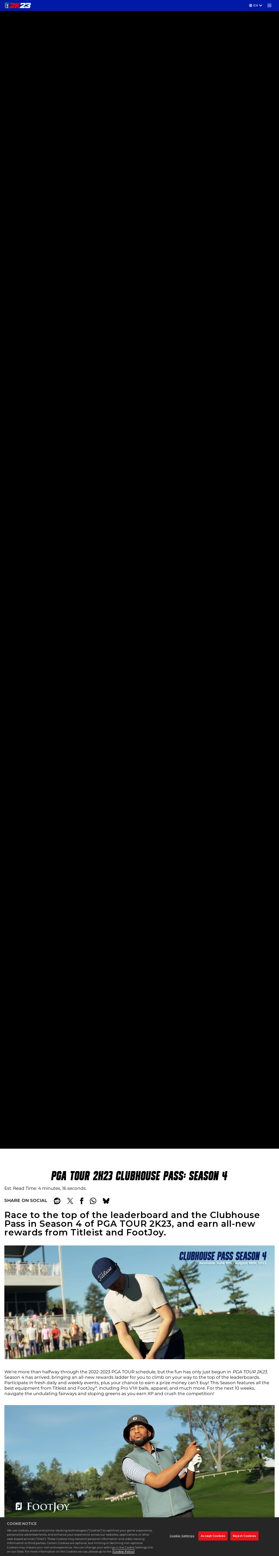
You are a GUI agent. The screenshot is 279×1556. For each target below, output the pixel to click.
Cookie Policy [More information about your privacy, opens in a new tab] (123, 1554)
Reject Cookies (244, 1538)
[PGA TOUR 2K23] (17, 5)
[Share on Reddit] (57, 1201)
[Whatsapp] (93, 1201)
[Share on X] (70, 1201)
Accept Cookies (213, 1538)
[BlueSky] (106, 1201)
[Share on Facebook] (81, 1201)
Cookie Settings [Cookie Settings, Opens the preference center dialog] (182, 1538)
